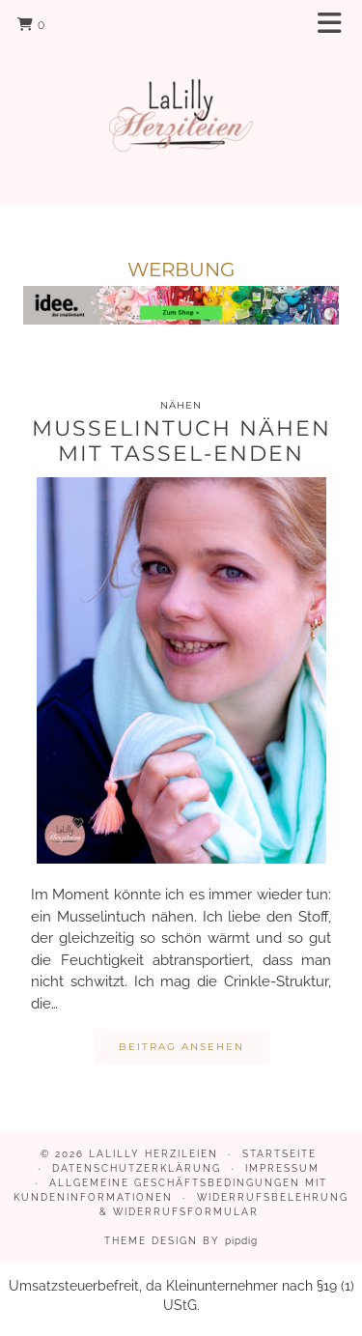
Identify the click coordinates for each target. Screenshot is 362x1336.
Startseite (279, 1154)
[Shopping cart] (31, 24)
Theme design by (181, 1241)
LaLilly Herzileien (153, 1154)
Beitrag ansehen (181, 1046)
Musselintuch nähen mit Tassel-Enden (181, 441)
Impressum (282, 1168)
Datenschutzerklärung (136, 1168)
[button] (336, 24)
